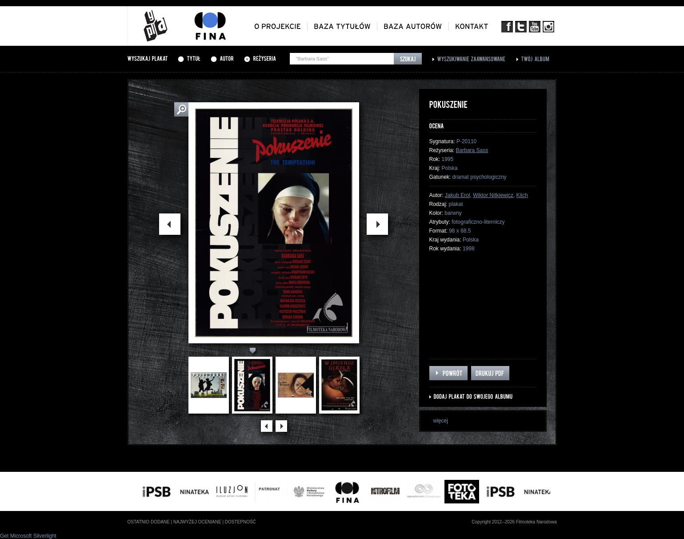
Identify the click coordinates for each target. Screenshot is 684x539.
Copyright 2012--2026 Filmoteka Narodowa (514, 521)
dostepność (240, 521)
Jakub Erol (457, 195)
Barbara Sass (472, 150)
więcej (440, 421)
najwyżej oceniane (197, 521)
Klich (522, 195)
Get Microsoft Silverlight (28, 536)
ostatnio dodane (149, 521)
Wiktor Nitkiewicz (493, 195)
